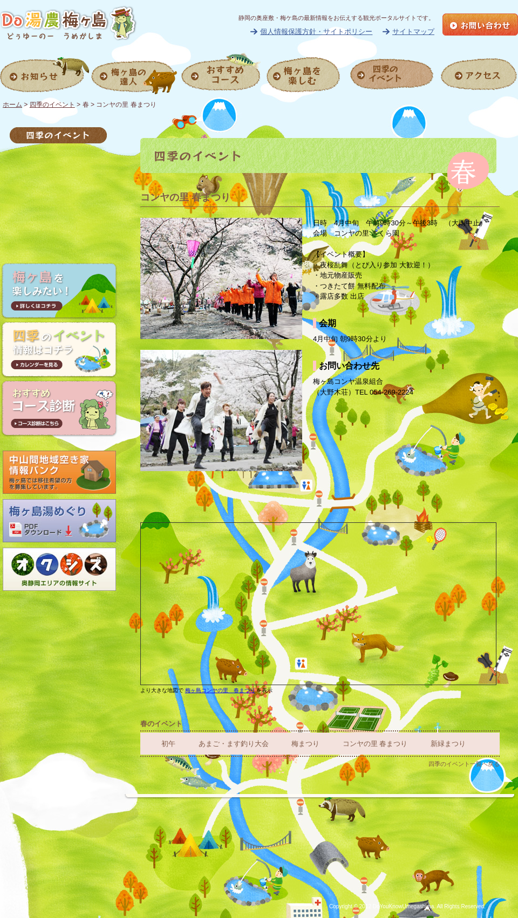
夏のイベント (58, 184)
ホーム (12, 104)
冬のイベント (58, 227)
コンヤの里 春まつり (375, 744)
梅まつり (305, 744)
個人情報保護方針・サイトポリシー (316, 31)
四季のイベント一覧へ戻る (464, 764)
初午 (168, 744)
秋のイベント (58, 205)
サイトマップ (413, 31)
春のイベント (58, 162)
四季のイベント (52, 104)
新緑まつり (448, 744)
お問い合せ (480, 24)
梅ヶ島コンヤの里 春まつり (220, 690)
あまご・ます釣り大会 (234, 744)
